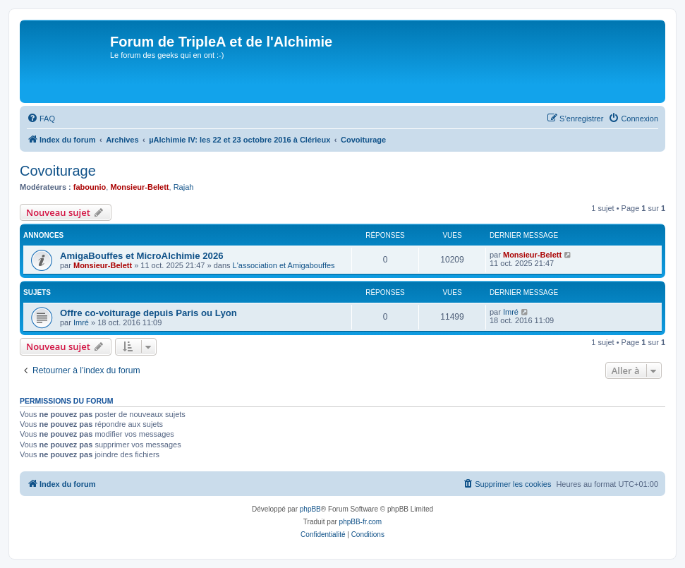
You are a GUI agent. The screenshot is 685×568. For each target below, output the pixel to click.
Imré (81, 322)
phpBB (310, 509)
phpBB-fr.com (360, 522)
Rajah (184, 187)
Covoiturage (58, 171)
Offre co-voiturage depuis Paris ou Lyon (148, 313)
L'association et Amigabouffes (284, 265)
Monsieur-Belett (139, 187)
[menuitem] (41, 118)
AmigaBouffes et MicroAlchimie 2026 (142, 255)
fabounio (89, 187)
